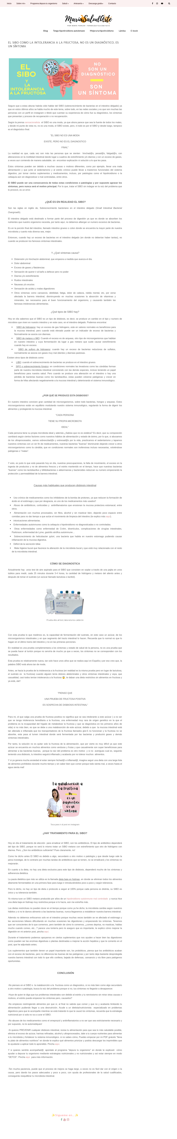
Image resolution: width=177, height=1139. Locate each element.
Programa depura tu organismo (43, 3)
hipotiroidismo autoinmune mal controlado (87, 899)
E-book (134, 30)
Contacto (112, 3)
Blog (45, 30)
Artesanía (79, 3)
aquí (108, 516)
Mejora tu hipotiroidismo (102, 30)
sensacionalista (32, 122)
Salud (65, 3)
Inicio (9, 3)
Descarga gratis (96, 3)
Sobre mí (20, 3)
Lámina (122, 30)
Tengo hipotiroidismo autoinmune (69, 30)
